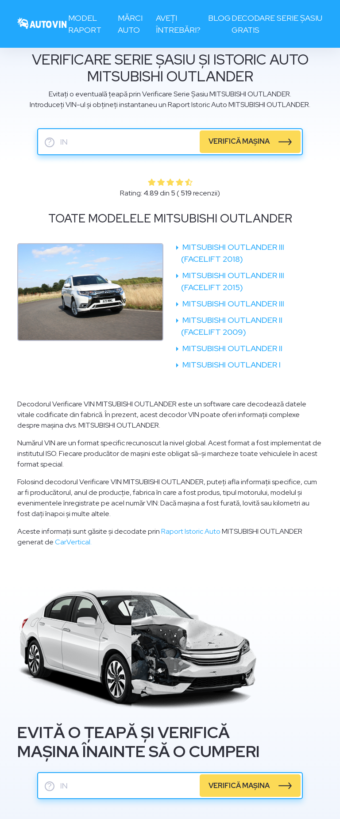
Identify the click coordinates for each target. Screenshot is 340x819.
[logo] (42, 24)
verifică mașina (239, 141)
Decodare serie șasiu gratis (277, 24)
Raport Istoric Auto (190, 531)
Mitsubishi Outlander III (232, 304)
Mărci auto (130, 24)
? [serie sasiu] (49, 142)
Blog (219, 18)
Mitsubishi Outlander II (231, 348)
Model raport (84, 24)
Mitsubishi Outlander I (231, 365)
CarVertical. (73, 542)
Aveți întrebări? (178, 24)
